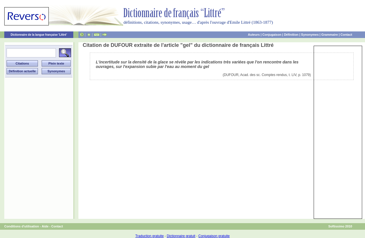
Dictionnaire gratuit (181, 236)
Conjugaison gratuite (214, 236)
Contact (346, 34)
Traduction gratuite (149, 236)
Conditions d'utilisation (21, 226)
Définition (291, 34)
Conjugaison (271, 34)
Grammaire (329, 34)
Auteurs (254, 34)
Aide (45, 226)
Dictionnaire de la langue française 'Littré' (39, 34)
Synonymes (310, 34)
